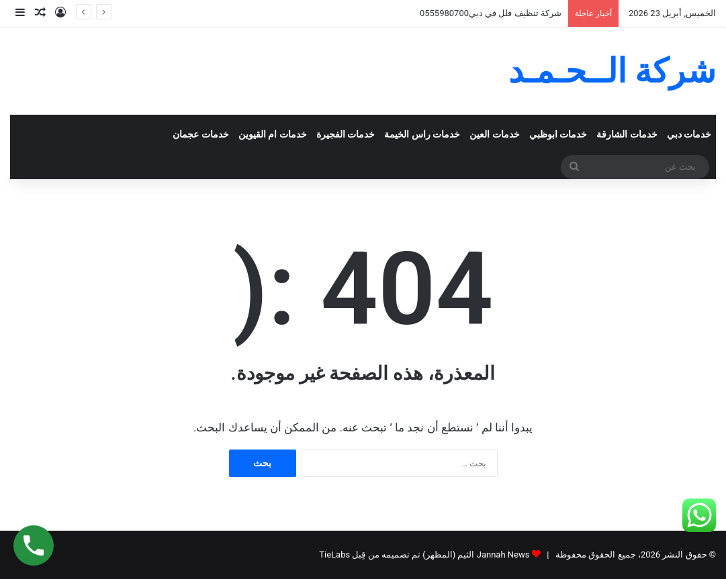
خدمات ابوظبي (558, 134)
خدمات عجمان (201, 134)
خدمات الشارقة (626, 134)
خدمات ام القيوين (272, 134)
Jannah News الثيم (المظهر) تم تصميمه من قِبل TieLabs (424, 554)
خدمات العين (494, 134)
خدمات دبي (689, 134)
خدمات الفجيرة (345, 134)
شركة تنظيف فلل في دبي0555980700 (490, 13)
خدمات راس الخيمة (422, 134)
